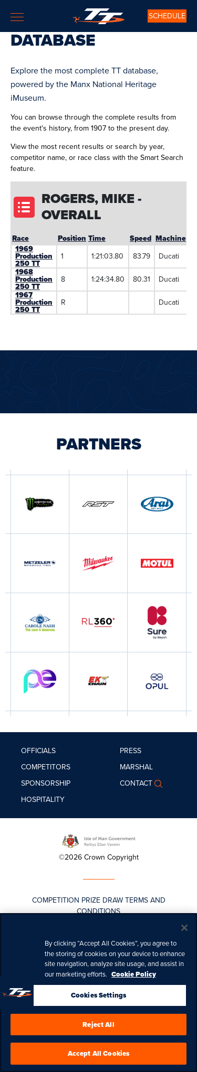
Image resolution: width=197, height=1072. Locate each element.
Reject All (98, 1026)
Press (130, 750)
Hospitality (43, 799)
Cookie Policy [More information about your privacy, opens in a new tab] (133, 976)
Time (97, 238)
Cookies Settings (98, 997)
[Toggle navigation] (17, 17)
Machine (170, 238)
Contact (136, 783)
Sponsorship (45, 783)
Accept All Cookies (98, 1055)
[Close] (184, 929)
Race (20, 238)
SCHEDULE (167, 16)
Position (72, 238)
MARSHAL (136, 767)
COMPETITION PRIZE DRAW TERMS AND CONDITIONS (98, 906)
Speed (140, 238)
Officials (38, 750)
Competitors (45, 767)
